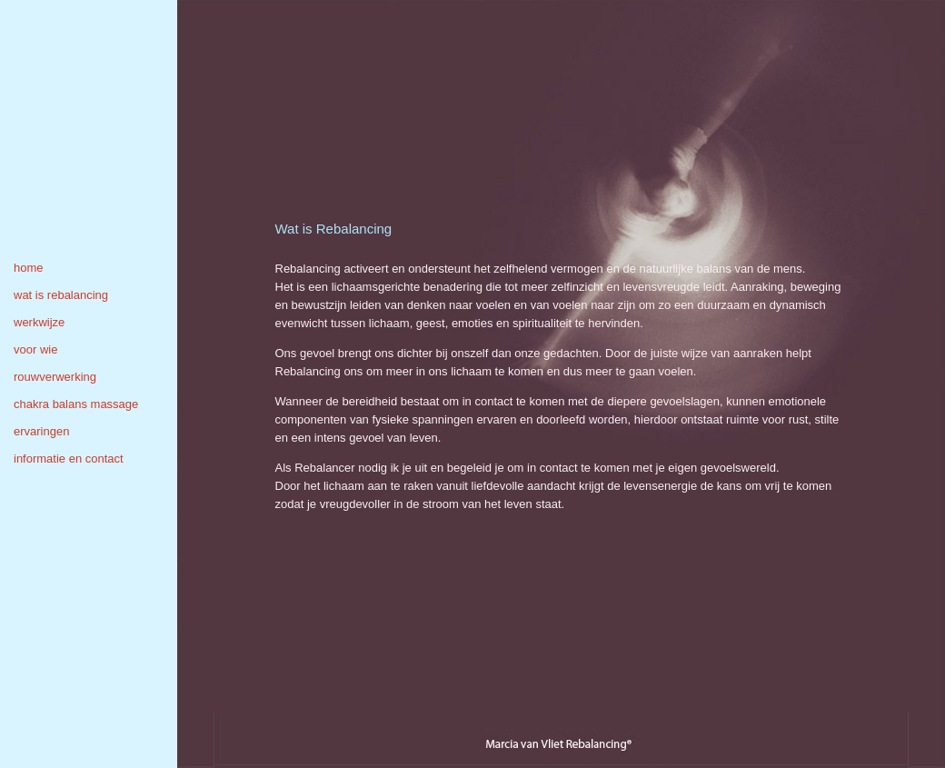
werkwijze (39, 322)
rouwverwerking (55, 377)
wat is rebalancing (61, 295)
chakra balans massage (76, 404)
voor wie (35, 349)
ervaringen (41, 431)
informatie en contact (69, 458)
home (29, 267)
